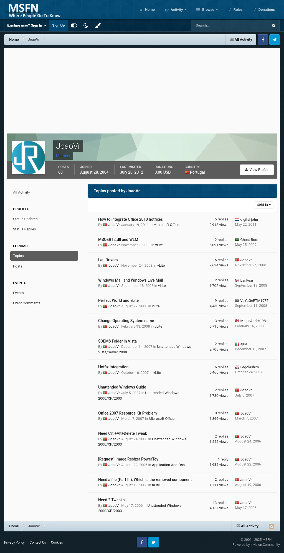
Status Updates (25, 219)
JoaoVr (114, 225)
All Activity (21, 192)
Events (18, 293)
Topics (18, 256)
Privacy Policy (14, 542)
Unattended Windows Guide (122, 387)
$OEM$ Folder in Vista (117, 341)
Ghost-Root (249, 240)
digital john (249, 219)
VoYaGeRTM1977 (254, 301)
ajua (243, 344)
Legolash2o (249, 367)
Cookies (57, 542)
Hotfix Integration (113, 367)
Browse (208, 9)
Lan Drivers (108, 260)
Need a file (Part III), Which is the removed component (145, 479)
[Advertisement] (142, 89)
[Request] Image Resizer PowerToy (128, 459)
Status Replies (24, 229)
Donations (266, 9)
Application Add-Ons (168, 465)
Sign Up (58, 25)
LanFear (246, 280)
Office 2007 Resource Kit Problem (127, 413)
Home (149, 9)
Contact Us (38, 542)
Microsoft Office (166, 225)
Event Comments (26, 303)
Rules (238, 9)
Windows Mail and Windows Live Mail (130, 280)
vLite (159, 245)
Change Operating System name (126, 320)
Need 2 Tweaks (111, 500)
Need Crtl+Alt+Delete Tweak (122, 433)
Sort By (264, 204)
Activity (177, 9)
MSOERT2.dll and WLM (118, 239)
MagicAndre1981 (254, 321)
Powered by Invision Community (256, 545)
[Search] (212, 25)
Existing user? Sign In (26, 25)
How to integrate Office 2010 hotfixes (130, 219)
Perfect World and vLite (118, 300)
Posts (17, 266)
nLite (156, 485)
